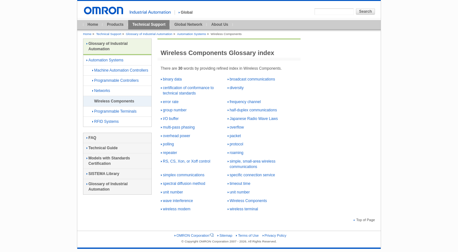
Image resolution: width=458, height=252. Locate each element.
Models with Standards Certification (108, 161)
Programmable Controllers (115, 80)
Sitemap (225, 235)
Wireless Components (247, 201)
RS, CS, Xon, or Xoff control (185, 161)
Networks (101, 90)
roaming (235, 152)
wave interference (177, 201)
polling (167, 144)
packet (234, 136)
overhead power (175, 136)
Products (115, 24)
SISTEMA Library (103, 174)
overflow (236, 127)
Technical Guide (102, 148)
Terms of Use (247, 235)
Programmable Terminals (114, 111)
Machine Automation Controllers (120, 70)
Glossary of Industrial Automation (149, 34)
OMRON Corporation (194, 235)
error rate (169, 102)
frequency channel (244, 102)
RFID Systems (105, 121)
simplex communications (183, 175)
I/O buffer (170, 118)
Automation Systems (191, 34)
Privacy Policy (275, 235)
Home (92, 24)
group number (174, 110)
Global (185, 12)
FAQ (91, 138)
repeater (169, 152)
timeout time (239, 183)
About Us (219, 24)
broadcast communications (251, 79)
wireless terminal (243, 209)
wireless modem (176, 209)
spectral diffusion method (183, 183)
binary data (171, 79)
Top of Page (364, 220)
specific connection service (251, 175)
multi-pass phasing (178, 127)
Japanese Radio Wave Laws (253, 118)
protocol (235, 144)
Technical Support (148, 24)
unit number (172, 192)
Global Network (188, 24)
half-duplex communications (252, 110)
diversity (236, 88)
